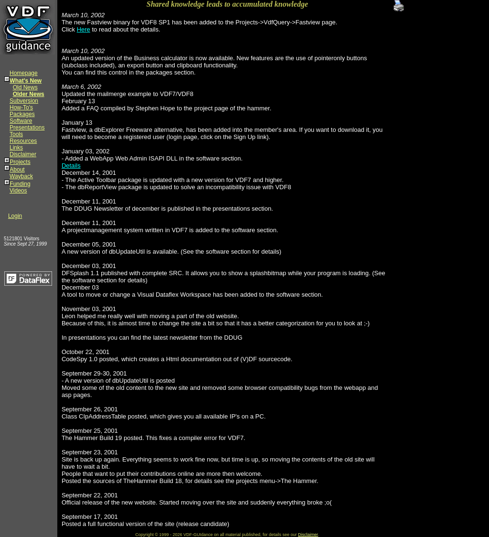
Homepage (24, 73)
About (17, 169)
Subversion (24, 100)
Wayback (21, 176)
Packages (22, 114)
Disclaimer (23, 154)
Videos (18, 190)
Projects (20, 162)
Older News (28, 94)
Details (71, 165)
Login (15, 216)
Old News (25, 87)
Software (21, 121)
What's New (26, 80)
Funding (20, 184)
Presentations (27, 127)
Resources (23, 141)
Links (16, 147)
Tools (16, 134)
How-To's (21, 107)
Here (83, 29)
